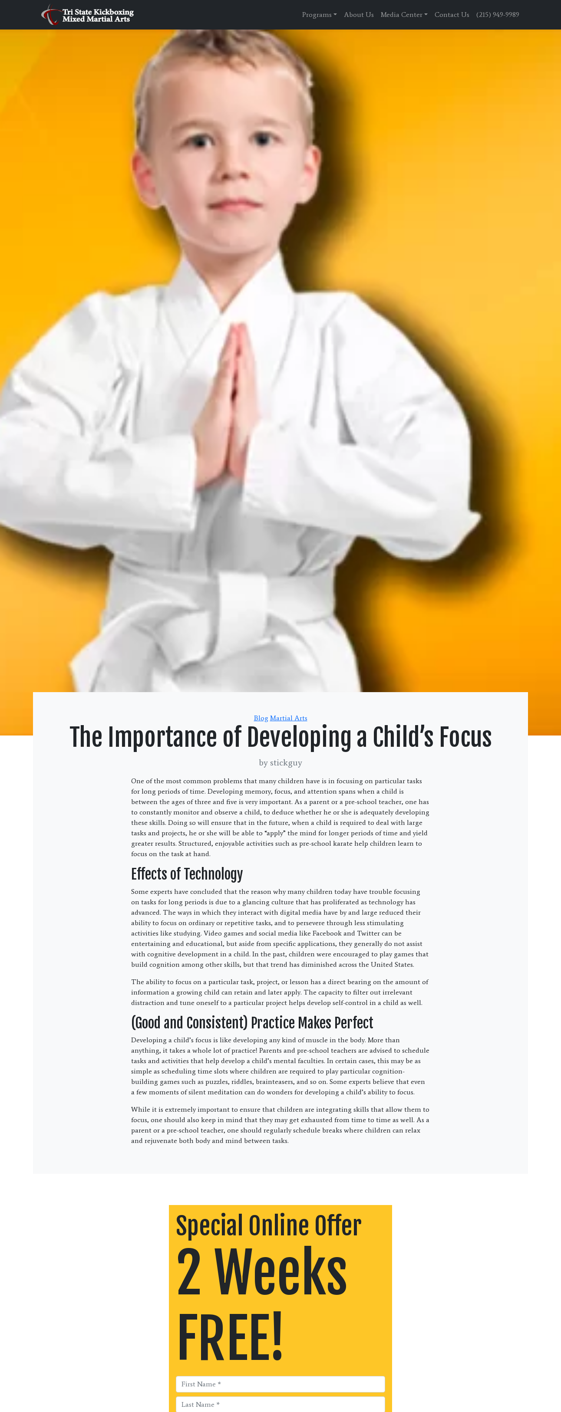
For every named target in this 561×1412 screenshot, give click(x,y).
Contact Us (452, 14)
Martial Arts (288, 718)
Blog (261, 718)
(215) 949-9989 (497, 14)
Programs (317, 14)
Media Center (401, 14)
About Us (359, 14)
